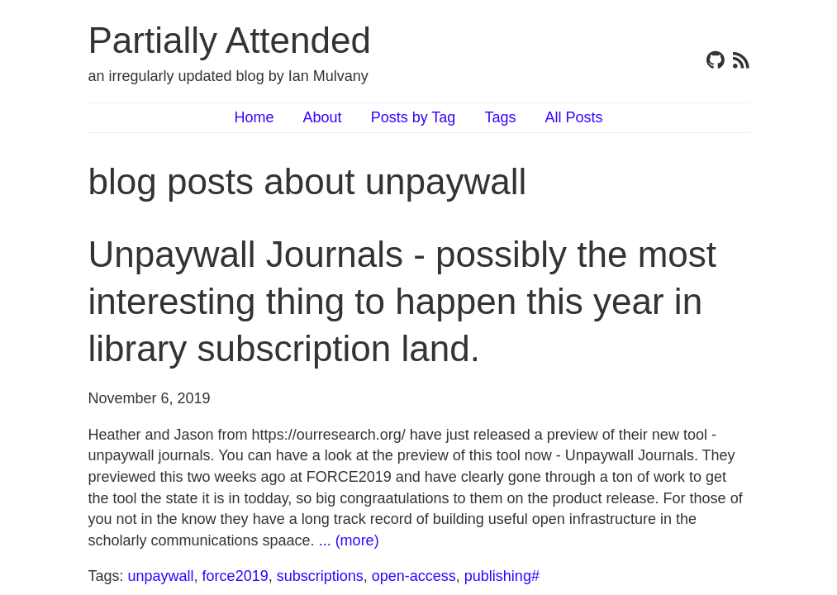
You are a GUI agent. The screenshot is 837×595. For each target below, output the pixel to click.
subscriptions (320, 576)
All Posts (573, 117)
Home (254, 117)
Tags (500, 117)
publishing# (502, 576)
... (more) (349, 540)
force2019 (235, 576)
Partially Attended (229, 40)
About (322, 117)
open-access (414, 576)
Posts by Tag (413, 117)
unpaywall (161, 576)
